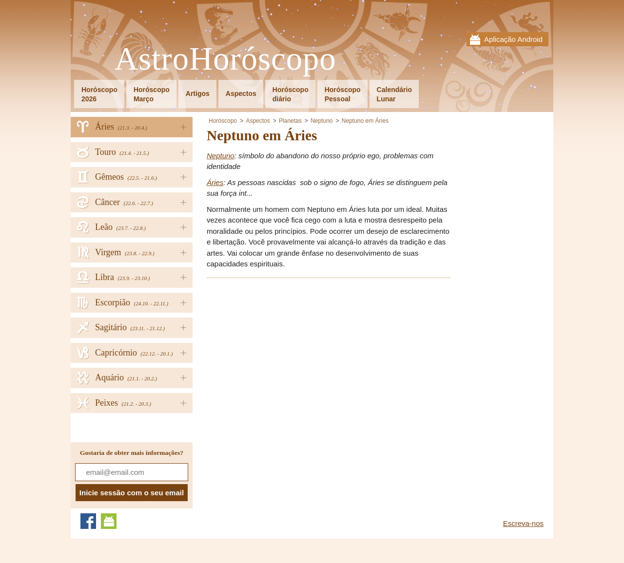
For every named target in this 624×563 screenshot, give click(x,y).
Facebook (88, 521)
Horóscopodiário (291, 94)
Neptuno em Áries (365, 120)
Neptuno (321, 120)
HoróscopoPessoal (343, 94)
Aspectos (241, 93)
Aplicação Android (513, 39)
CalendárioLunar (394, 94)
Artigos (198, 93)
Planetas (290, 120)
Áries (215, 182)
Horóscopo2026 (99, 94)
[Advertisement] (288, 354)
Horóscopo (223, 120)
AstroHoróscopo (225, 59)
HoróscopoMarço (152, 94)
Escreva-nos (523, 523)
